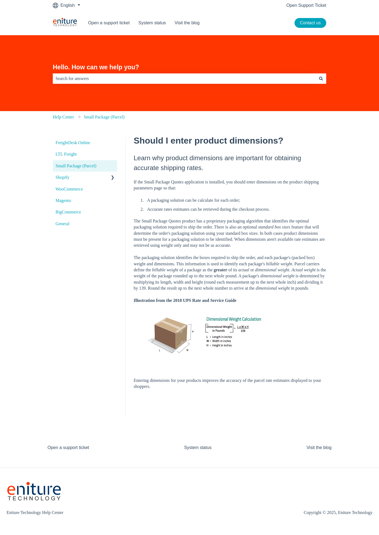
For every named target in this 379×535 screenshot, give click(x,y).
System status (152, 22)
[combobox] (184, 78)
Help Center (63, 117)
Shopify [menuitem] (62, 177)
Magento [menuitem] (63, 200)
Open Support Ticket (306, 5)
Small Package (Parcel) (104, 117)
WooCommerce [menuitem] (69, 189)
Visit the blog (187, 22)
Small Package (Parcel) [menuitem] (76, 166)
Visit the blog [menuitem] (319, 447)
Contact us (310, 22)
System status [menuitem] (197, 447)
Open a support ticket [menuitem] (68, 447)
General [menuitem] (62, 223)
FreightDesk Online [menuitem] (73, 142)
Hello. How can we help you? (96, 67)
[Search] (321, 78)
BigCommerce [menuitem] (68, 212)
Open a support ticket (109, 22)
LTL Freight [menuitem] (66, 154)
